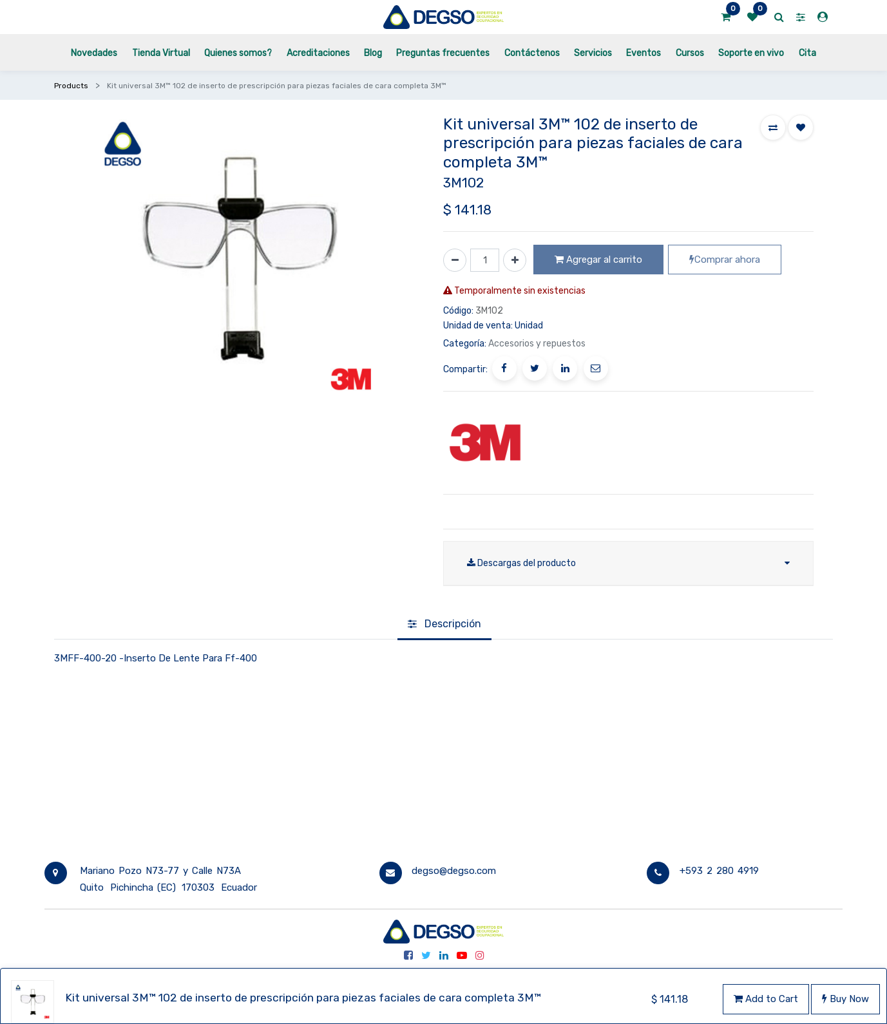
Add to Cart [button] (766, 999)
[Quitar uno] (454, 260)
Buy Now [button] (845, 999)
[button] (773, 127)
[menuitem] (94, 52)
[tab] (444, 625)
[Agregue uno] (514, 260)
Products (71, 85)
